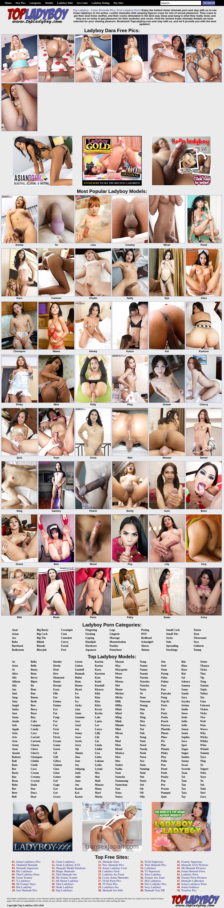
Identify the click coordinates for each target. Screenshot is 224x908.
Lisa (97, 753)
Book (34, 701)
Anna (15, 717)
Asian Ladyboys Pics (28, 861)
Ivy (77, 701)
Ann (14, 713)
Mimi (118, 709)
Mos (117, 761)
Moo (118, 757)
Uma (203, 701)
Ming (118, 717)
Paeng (164, 673)
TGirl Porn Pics (111, 880)
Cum (64, 633)
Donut (57, 681)
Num (143, 764)
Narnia (144, 677)
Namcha (120, 776)
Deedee (57, 661)
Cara (34, 733)
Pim (163, 745)
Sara (184, 697)
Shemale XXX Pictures (194, 865)
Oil (142, 792)
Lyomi (98, 768)
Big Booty (42, 629)
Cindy (34, 764)
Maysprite (121, 669)
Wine (203, 745)
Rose (184, 669)
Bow (33, 705)
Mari (98, 792)
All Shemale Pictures (193, 868)
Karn (98, 669)
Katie (98, 681)
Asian (15, 633)
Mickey (119, 693)
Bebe (15, 784)
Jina (77, 757)
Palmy (164, 681)
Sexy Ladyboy (153, 887)
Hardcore (91, 645)
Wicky (204, 737)
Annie (15, 721)
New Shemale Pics (113, 865)
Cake (34, 721)
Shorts (145, 645)
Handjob (90, 641)
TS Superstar (152, 871)
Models (49, 2)
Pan (163, 689)
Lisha (98, 757)
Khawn (99, 689)
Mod (118, 741)
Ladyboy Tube (65, 2)
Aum (15, 749)
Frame (57, 741)
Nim (142, 709)
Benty (34, 669)
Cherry (35, 753)
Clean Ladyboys (65, 861)
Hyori (78, 689)
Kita (97, 701)
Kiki (97, 693)
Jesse (78, 737)
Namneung (121, 780)
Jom (77, 761)
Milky (118, 705)
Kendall (99, 685)
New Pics (20, 2)
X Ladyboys (23, 880)
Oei (142, 784)
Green (78, 661)
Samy (184, 689)
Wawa (204, 729)
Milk (118, 701)
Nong (143, 737)
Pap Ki (165, 701)
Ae (13, 661)
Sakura (185, 681)
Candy (35, 729)
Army (15, 745)
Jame (78, 713)
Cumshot (66, 637)
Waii (203, 721)
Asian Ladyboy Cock (114, 868)
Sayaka (185, 701)
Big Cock (42, 633)
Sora (184, 741)
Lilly (97, 733)
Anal (15, 629)
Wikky (204, 741)
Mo (117, 737)
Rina (184, 665)
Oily (142, 796)
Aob (14, 725)
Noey (143, 725)
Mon (118, 745)
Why (203, 733)
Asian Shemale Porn (193, 871)
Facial (64, 645)
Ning (143, 717)
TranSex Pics (189, 890)
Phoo (164, 737)
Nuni (143, 772)
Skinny (145, 649)
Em (55, 697)
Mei (117, 685)
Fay (55, 725)
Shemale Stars (110, 861)
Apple (15, 729)
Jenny (78, 733)
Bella (34, 661)
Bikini (40, 641)
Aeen (15, 665)
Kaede (78, 788)
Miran (119, 733)
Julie (78, 776)
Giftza (57, 761)
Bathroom (18, 649)
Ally (14, 685)
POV (144, 633)
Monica (119, 753)
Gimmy (57, 764)
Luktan (99, 761)
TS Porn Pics (110, 884)
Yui (202, 784)
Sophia (185, 737)
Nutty (143, 780)
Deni (56, 669)
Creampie (67, 629)
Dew (55, 673)
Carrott (35, 737)
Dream (57, 685)
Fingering (91, 629)
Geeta (56, 749)
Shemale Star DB (155, 890)
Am (14, 689)
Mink (118, 721)
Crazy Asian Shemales (115, 877)
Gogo (56, 784)
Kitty (98, 705)
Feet (63, 649)
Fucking (90, 633)
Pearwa (165, 725)
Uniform (198, 645)
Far (55, 721)
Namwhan (121, 784)
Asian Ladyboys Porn (194, 884)
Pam (163, 685)
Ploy (163, 757)
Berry (34, 677)
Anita (15, 709)
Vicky (203, 713)
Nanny (144, 669)
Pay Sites (118, 2)
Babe (15, 641)
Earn (56, 689)
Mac (97, 772)
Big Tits (41, 637)
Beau (15, 780)
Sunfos (185, 757)
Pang (164, 697)
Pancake (166, 693)
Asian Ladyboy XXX (68, 865)
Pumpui (165, 792)
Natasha (144, 681)
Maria (98, 796)
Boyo (34, 713)
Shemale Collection (192, 880)
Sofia (184, 721)
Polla (164, 761)
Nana (118, 792)
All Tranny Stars (26, 884)
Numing (144, 768)
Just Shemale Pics (26, 890)
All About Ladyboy (67, 880)
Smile (184, 709)
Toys (196, 641)
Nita (142, 721)
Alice (15, 673)
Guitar (79, 665)
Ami (14, 693)
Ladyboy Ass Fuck (113, 874)
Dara (34, 792)
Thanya (204, 665)
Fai (55, 713)
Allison (16, 681)
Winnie (204, 749)
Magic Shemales (65, 871)
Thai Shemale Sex (66, 874)
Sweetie (185, 768)
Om (163, 661)
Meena (119, 681)
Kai (77, 792)
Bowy (34, 709)
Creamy (35, 776)
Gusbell (79, 669)
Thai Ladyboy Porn (27, 874)
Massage (115, 637)
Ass (14, 637)
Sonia (184, 733)
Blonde (41, 645)
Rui (183, 673)
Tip (202, 677)
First (56, 733)
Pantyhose (116, 649)
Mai (97, 776)
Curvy (65, 641)
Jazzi (78, 725)
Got (55, 792)
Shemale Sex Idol (112, 890)
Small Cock (173, 629)
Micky (119, 697)
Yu (202, 780)
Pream (165, 788)
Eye (55, 709)
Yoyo (203, 776)
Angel (15, 705)
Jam (77, 709)
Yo (201, 764)
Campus (36, 725)
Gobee (57, 776)
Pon (163, 764)
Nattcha (144, 685)
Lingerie (115, 633)
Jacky (78, 705)
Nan (117, 788)
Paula (164, 717)
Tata (184, 792)
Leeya (98, 729)
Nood (143, 745)
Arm (14, 741)
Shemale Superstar (27, 868)
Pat (163, 709)
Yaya (203, 757)
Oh (142, 788)
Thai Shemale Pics (155, 865)
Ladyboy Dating (100, 2)
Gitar (56, 772)
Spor (184, 745)
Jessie (78, 741)
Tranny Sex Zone (154, 877)
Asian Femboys (190, 887)
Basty (15, 772)
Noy (142, 761)
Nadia (118, 768)
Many (98, 788)
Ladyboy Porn (189, 874)
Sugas (184, 749)
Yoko (203, 772)
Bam (14, 764)
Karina (99, 661)
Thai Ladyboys (65, 884)
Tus (202, 697)
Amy (15, 701)
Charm (35, 745)
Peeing (145, 629)
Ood (163, 665)
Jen (77, 729)
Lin (97, 741)
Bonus (34, 697)
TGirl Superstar (154, 861)
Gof (55, 780)
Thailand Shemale (27, 865)
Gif (55, 753)
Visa (202, 717)
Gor (55, 788)
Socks (169, 637)
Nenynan (145, 701)
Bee (14, 788)
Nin (142, 713)
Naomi (144, 673)
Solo (168, 641)
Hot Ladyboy (24, 887)
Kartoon (100, 673)
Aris (14, 737)
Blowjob (42, 649)
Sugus (185, 753)
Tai (183, 776)
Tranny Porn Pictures (194, 877)
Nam (118, 772)
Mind (118, 713)
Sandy (185, 693)
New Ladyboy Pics (155, 884)
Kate (98, 677)
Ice (76, 693)
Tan (183, 784)
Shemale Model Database (71, 868)
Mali (97, 780)
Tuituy (204, 693)
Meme (119, 689)
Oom (164, 669)
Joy (77, 764)
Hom (78, 681)
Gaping (89, 637)
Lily (97, 737)
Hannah (79, 673)
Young (197, 649)
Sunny (185, 761)
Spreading (172, 645)
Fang (56, 717)
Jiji (77, 749)
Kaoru (79, 796)
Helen (78, 677)
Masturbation (118, 641)
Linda (98, 745)
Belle (34, 665)
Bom (33, 689)
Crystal (35, 780)
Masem (119, 661)
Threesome (200, 637)
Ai (13, 669)
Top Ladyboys (64, 890)
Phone (164, 733)
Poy (163, 784)
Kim (97, 697)
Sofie (184, 725)
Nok (142, 733)
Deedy (57, 665)
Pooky (164, 776)
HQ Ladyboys (153, 880)
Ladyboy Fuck (111, 871)
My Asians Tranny (67, 877)
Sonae (185, 729)
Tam (184, 780)
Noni (143, 741)
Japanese (90, 649)
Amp (15, 697)
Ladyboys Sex (110, 887)
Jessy (78, 745)
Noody (143, 749)
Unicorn (205, 705)
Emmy (57, 705)
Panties (114, 645)
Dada (34, 784)
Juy (77, 784)
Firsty (56, 737)
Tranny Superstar (191, 861)
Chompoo (36, 757)
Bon (33, 693)
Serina (185, 705)
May (118, 665)
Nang (143, 661)
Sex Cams (82, 2)
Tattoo (197, 629)
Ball (14, 761)
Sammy (185, 685)
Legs (112, 629)
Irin (77, 697)
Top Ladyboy (25, 905)
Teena (203, 661)
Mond (118, 749)
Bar (14, 768)
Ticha (203, 669)
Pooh (164, 772)
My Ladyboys (24, 871)
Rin (183, 661)
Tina (203, 673)
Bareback (17, 645)
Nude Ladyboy (64, 887)
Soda (184, 717)
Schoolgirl (147, 641)
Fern (56, 729)
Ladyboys (150, 868)
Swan (184, 764)
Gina (56, 768)
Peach (164, 721)
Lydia (98, 764)
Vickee (204, 709)
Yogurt (204, 768)
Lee (97, 725)
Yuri (203, 792)
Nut (142, 776)
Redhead (146, 637)
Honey (79, 685)
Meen (118, 677)
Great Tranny (24, 877)
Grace (57, 796)
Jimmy (79, 753)
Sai (183, 677)
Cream (35, 772)
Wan (203, 725)
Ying (203, 761)
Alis (14, 677)
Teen (196, 633)
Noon (143, 757)
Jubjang (80, 768)
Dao (33, 788)
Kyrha (98, 713)
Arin (14, 733)
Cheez (34, 749)
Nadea (119, 764)
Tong (203, 681)
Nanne (143, 665)
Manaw (99, 784)
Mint (118, 729)
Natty (143, 689)
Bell (14, 796)
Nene (143, 697)
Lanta (98, 721)
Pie (163, 741)
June (78, 780)
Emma (57, 701)
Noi (142, 729)
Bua (33, 717)
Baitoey (16, 757)
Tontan (204, 685)
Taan (184, 772)
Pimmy (165, 749)
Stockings (172, 649)
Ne (141, 693)
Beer (14, 792)
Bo (32, 685)
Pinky (164, 753)
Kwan (98, 709)
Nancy (119, 796)
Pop (163, 780)
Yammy (204, 753)
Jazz (77, 721)
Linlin (98, 749)
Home (8, 2)
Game (56, 745)
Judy (78, 772)
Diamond (58, 677)
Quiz (164, 796)
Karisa (99, 665)
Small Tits (172, 633)
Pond (164, 768)
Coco (34, 768)
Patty (164, 713)
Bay (14, 776)
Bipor (34, 681)
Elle (55, 693)
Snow (184, 713)
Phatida (165, 729)
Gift (55, 757)
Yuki (203, 788)
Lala (97, 717)
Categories (35, 2)
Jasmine (80, 717)
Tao (183, 788)
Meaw (119, 673)
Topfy (203, 689)
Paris (164, 705)
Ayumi (16, 753)
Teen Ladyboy (152, 874)
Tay (183, 796)
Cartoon (36, 741)
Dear (34, 796)
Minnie (119, 725)
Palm (164, 677)
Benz (34, 673)
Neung (143, 705)
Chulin (35, 761)
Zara (203, 796)
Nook (143, 753)
